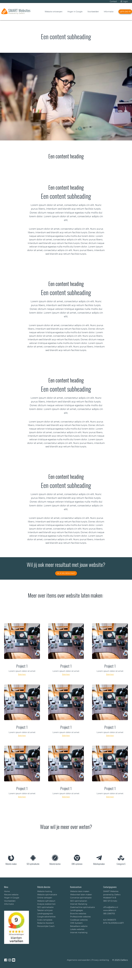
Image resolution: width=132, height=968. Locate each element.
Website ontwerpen (53, 11)
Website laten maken (79, 891)
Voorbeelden (93, 11)
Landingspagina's (45, 913)
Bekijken (22, 674)
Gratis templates (44, 920)
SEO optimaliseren (78, 901)
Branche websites (78, 913)
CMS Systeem (76, 923)
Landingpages (76, 910)
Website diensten (43, 887)
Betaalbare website (79, 926)
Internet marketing (78, 932)
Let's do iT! (125, 11)
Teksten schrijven (45, 910)
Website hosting (44, 891)
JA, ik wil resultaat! (66, 573)
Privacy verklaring (100, 960)
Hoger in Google (74, 11)
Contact (113, 1)
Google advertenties (46, 917)
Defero (124, 960)
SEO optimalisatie (45, 907)
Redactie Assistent (45, 923)
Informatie (108, 11)
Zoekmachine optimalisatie (82, 907)
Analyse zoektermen (46, 904)
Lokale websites (77, 929)
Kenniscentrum (75, 887)
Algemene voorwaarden (78, 960)
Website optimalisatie (47, 894)
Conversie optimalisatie (80, 898)
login (125, 1)
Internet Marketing (78, 904)
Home (7, 891)
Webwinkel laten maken (81, 894)
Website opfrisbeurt (46, 901)
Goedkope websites (79, 920)
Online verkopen (44, 898)
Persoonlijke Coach (46, 926)
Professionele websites (80, 917)
